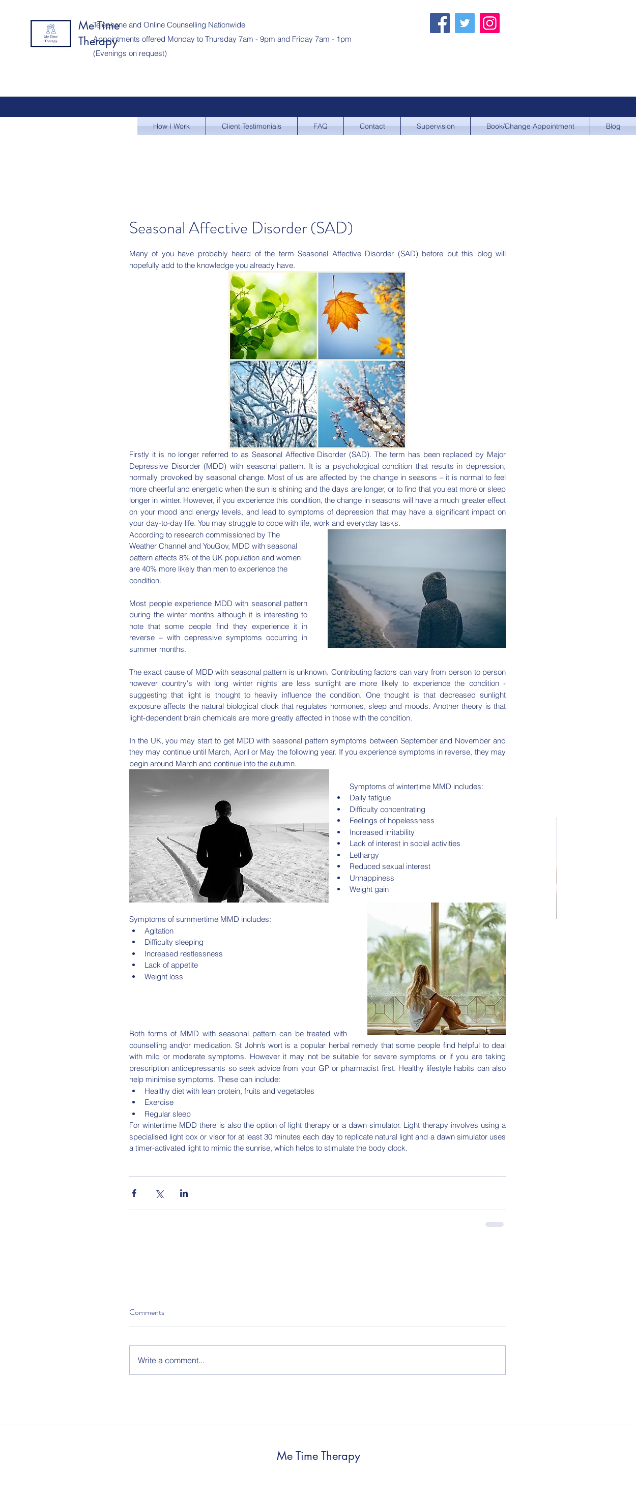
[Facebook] (440, 23)
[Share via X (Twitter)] (159, 1193)
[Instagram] (490, 23)
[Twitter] (465, 23)
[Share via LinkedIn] (184, 1193)
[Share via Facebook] (134, 1193)
